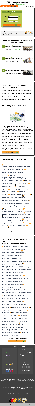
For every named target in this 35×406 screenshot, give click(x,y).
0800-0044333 (28, 352)
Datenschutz (11, 395)
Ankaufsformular (26, 355)
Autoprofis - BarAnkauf (20, 2)
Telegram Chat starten (10, 353)
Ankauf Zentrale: (23, 352)
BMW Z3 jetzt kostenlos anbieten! (17, 121)
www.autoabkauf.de (21, 380)
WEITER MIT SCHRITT (11, 25)
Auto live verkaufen (23, 378)
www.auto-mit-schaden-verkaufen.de (11, 380)
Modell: (5, 19)
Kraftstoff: (5, 21)
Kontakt (18, 105)
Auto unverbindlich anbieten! (10, 152)
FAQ (25, 395)
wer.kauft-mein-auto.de (15, 378)
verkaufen (7, 164)
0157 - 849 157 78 (20, 3)
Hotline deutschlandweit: (9, 6)
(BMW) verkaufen (8, 245)
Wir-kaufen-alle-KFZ (29, 381)
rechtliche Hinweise (17, 395)
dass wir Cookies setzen (19, 404)
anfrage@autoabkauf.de (22, 4)
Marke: (6, 16)
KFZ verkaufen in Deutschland (6, 378)
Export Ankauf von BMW (21, 381)
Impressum (22, 395)
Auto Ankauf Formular (16, 50)
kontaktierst (14, 130)
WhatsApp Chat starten (10, 352)
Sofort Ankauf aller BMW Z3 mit (12, 381)
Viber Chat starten (10, 355)
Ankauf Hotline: (23, 353)
